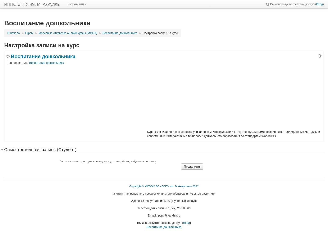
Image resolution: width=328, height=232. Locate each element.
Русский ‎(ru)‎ (77, 4)
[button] (267, 4)
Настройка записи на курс (160, 33)
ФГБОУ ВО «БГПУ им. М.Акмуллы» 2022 (172, 186)
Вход (319, 4)
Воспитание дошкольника (43, 56)
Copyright (135, 186)
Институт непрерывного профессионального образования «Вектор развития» (164, 193)
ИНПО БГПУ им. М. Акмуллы (32, 4)
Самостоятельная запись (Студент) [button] (40, 149)
